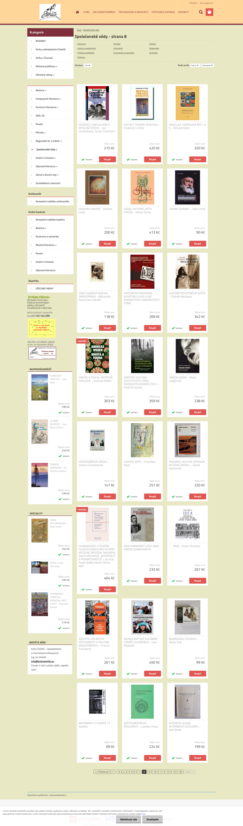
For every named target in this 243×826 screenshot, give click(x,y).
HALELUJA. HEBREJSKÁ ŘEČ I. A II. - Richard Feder (187, 126)
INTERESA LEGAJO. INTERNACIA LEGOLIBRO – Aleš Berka (185, 726)
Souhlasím (152, 819)
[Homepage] (77, 12)
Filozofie (116, 43)
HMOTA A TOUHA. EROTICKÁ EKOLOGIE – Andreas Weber (96, 379)
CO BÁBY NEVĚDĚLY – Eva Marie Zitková (58, 424)
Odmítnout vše (128, 819)
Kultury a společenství (87, 48)
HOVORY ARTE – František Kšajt (139, 463)
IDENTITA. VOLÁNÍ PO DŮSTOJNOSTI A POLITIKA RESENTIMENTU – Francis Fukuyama (94, 644)
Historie (152, 43)
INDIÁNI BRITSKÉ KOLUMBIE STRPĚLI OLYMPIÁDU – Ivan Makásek (141, 642)
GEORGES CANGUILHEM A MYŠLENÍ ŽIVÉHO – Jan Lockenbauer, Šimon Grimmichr (97, 128)
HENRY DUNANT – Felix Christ (187, 209)
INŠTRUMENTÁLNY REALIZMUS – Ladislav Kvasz (141, 725)
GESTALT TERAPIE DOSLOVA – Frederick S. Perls (142, 126)
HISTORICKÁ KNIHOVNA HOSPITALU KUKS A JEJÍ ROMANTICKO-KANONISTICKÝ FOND (142, 298)
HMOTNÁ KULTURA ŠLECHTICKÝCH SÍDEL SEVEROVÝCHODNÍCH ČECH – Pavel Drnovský (141, 382)
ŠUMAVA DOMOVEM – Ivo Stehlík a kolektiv (58, 468)
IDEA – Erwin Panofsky (186, 546)
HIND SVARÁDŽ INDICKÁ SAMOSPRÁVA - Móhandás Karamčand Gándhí (95, 296)
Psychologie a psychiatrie (123, 52)
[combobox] (195, 65)
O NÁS (86, 12)
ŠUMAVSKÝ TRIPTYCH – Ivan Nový (58, 379)
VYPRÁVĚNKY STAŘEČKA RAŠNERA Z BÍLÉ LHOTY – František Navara (59, 600)
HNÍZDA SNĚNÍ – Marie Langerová (182, 379)
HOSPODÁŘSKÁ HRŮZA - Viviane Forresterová (94, 463)
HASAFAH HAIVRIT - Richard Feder (95, 210)
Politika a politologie (86, 52)
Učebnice (81, 57)
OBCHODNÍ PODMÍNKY (104, 12)
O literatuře (118, 48)
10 (155, 772)
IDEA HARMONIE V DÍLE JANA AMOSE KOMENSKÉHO (141, 547)
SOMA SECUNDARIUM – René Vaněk (58, 523)
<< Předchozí (102, 772)
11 (161, 772)
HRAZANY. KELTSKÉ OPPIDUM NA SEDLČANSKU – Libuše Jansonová (187, 465)
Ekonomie (82, 43)
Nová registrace (206, 2)
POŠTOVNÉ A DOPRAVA (163, 12)
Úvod (79, 30)
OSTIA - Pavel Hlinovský (56, 564)
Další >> (190, 772)
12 (167, 772)
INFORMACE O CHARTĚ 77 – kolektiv (95, 725)
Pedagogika (154, 48)
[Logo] (50, 12)
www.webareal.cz (57, 795)
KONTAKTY (183, 12)
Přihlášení (193, 2)
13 (174, 772)
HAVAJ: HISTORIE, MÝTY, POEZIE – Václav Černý (138, 210)
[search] (201, 12)
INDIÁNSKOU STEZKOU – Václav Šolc (184, 640)
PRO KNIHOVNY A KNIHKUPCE (133, 12)
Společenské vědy (91, 30)
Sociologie (153, 52)
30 (180, 772)
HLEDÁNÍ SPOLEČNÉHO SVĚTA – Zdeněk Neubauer (187, 295)
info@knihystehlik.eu (42, 661)
